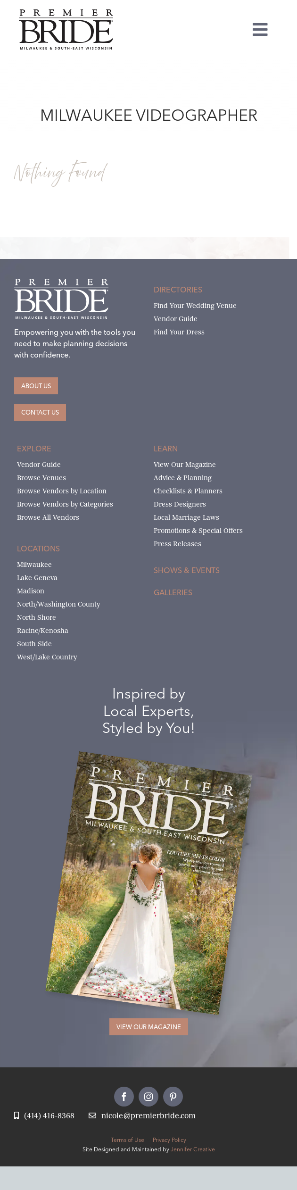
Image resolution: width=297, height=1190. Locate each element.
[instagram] (148, 1097)
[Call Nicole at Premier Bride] (44, 1116)
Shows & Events (187, 570)
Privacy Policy (169, 1139)
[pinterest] (173, 1097)
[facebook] (124, 1097)
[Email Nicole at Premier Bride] (142, 1116)
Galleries (173, 592)
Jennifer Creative (193, 1149)
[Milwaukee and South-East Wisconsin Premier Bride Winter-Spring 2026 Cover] (165, 766)
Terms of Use (127, 1139)
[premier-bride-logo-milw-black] (66, 13)
